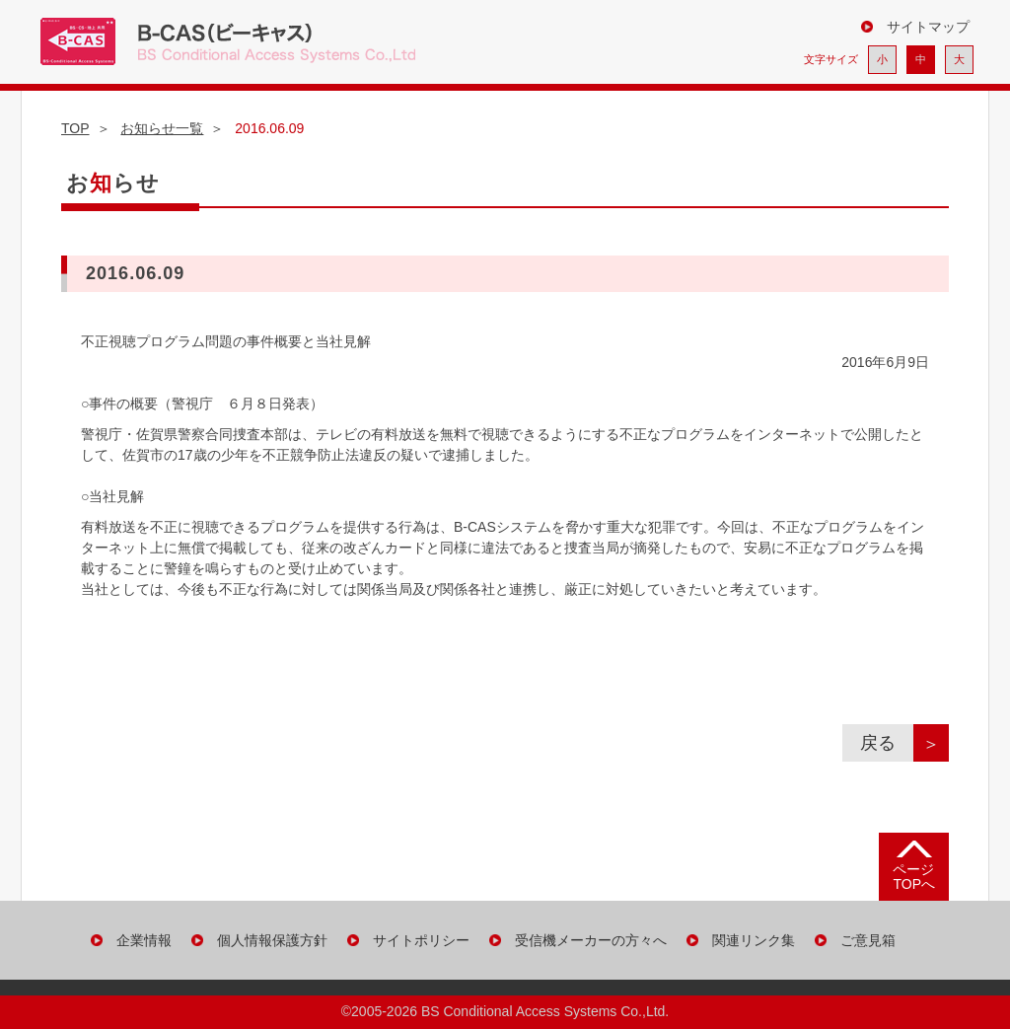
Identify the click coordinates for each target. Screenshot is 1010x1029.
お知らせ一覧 (161, 128)
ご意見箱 (868, 940)
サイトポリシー (421, 940)
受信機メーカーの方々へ (591, 940)
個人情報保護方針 (272, 940)
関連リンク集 (753, 940)
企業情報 (144, 940)
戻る (886, 743)
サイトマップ (928, 27)
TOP (75, 128)
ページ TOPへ (914, 876)
